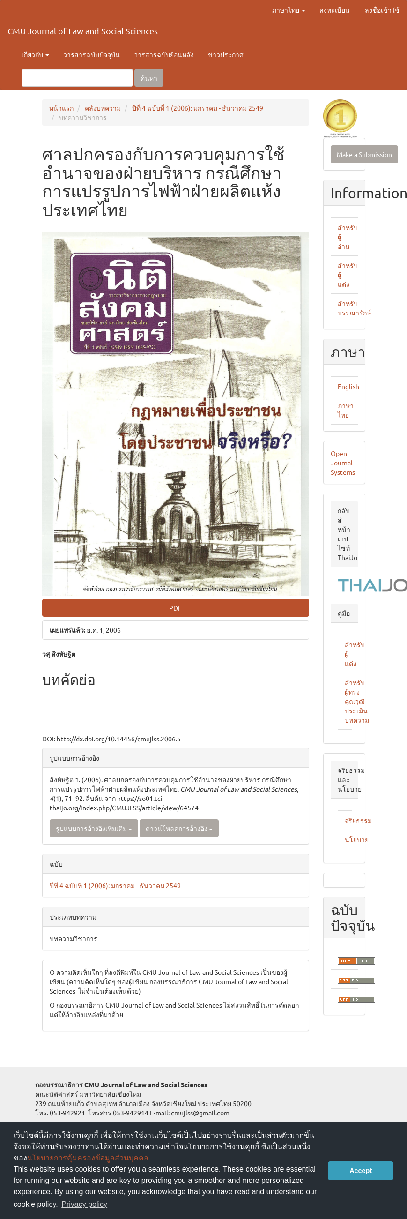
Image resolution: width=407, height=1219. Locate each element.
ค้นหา (149, 78)
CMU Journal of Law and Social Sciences (82, 31)
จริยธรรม (358, 820)
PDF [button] (175, 608)
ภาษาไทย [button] (288, 10)
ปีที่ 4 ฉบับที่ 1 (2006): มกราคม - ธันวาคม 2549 (197, 108)
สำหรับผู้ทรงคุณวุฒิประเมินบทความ (357, 701)
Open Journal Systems (343, 462)
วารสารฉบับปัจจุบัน (91, 54)
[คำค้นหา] (77, 78)
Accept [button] (360, 1170)
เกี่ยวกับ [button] (35, 54)
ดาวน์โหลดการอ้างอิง (179, 828)
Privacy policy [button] (84, 1204)
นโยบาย (357, 839)
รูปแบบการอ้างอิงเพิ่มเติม (94, 828)
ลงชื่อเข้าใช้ (382, 10)
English (348, 386)
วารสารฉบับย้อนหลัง (164, 54)
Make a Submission (364, 154)
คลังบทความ (103, 108)
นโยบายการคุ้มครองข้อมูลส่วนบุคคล (87, 1158)
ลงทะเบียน (334, 10)
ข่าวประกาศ (226, 54)
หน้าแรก (61, 108)
